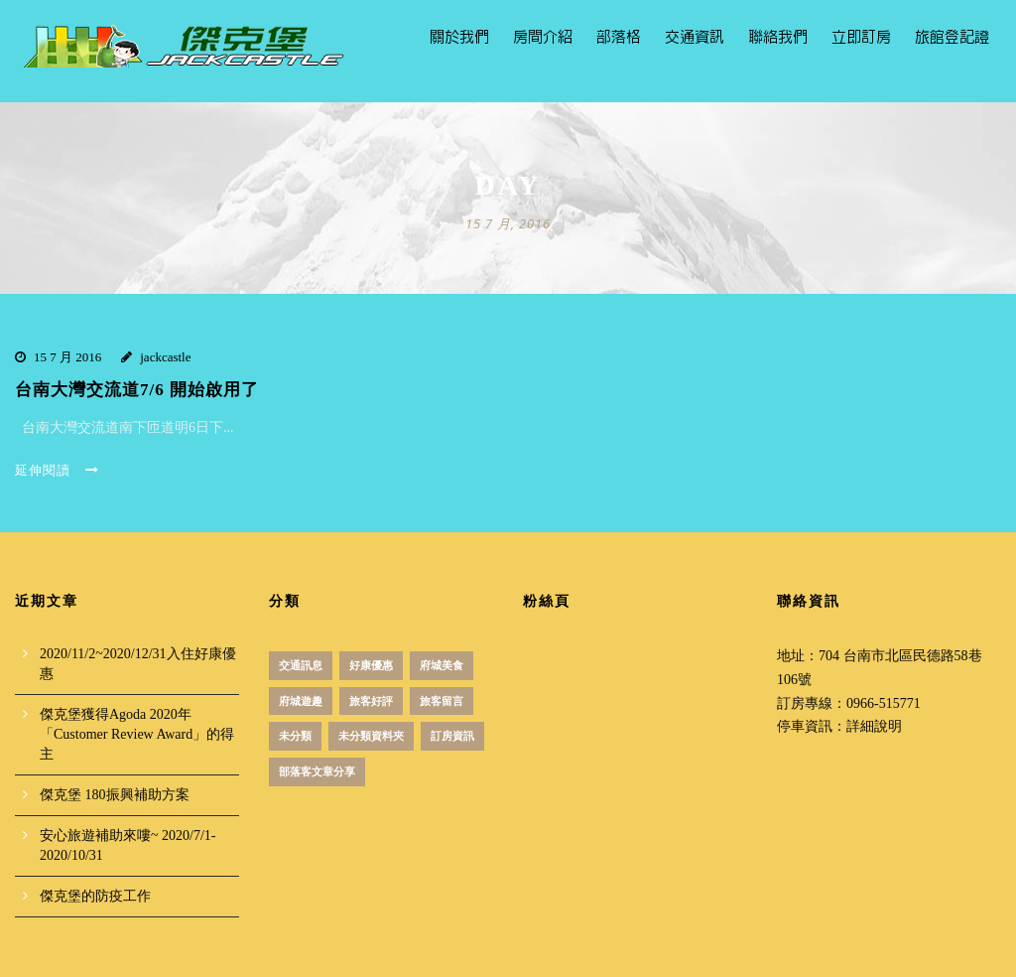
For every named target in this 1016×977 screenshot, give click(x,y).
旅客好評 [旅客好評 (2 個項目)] (371, 701)
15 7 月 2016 (67, 356)
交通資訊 (694, 37)
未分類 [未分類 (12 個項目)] (295, 736)
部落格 (618, 37)
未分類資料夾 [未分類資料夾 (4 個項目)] (371, 736)
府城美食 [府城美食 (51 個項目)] (441, 665)
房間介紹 (542, 37)
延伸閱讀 (57, 470)
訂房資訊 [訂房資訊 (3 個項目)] (452, 736)
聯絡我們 (778, 37)
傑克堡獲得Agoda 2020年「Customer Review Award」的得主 (137, 734)
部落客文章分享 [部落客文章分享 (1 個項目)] (317, 771)
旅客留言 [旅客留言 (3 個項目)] (441, 701)
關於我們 (459, 37)
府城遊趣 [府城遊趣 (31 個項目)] (300, 701)
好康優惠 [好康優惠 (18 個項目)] (371, 665)
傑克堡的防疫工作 (95, 896)
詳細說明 (874, 726)
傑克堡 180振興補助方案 (115, 794)
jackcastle (165, 356)
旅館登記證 (952, 37)
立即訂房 (861, 37)
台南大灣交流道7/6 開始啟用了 (137, 389)
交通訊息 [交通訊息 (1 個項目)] (300, 665)
